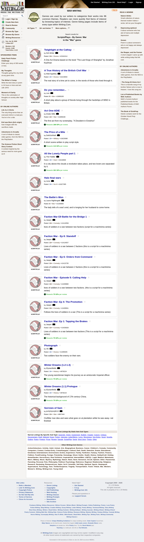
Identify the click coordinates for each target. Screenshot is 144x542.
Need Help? (121, 2)
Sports (94, 464)
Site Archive (51, 502)
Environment (54, 453)
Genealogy (67, 455)
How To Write (59, 514)
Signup (138, 2)
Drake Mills (50, 114)
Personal (39, 462)
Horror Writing (35, 514)
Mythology (57, 460)
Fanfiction (86, 453)
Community (14, 28)
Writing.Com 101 (108, 2)
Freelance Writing (35, 505)
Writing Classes (53, 495)
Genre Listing (52, 485)
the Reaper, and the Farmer (131, 52)
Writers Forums (60, 505)
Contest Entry (49, 450)
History (56, 371)
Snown (123, 40)
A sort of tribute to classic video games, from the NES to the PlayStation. (12, 136)
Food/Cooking (40, 455)
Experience (70, 453)
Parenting (31, 462)
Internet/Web (79, 457)
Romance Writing (79, 512)
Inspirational (68, 457)
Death (83, 450)
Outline (30, 439)
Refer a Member (25, 485)
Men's (30, 460)
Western (107, 467)
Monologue (88, 437)
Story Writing (109, 507)
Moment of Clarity (8, 92)
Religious (107, 462)
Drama (56, 56)
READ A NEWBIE (126, 12)
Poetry (36, 439)
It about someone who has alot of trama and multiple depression (130, 32)
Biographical (70, 448)
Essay (52, 437)
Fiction (57, 437)
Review (54, 439)
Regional (88, 462)
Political (61, 462)
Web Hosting (52, 492)
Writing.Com (47, 469)
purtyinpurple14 (52, 411)
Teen (51, 467)
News (70, 460)
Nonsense (82, 460)
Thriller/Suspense (60, 467)
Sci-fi (55, 184)
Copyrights (51, 488)
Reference (80, 462)
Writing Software (75, 510)
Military (56, 138)
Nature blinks (126, 16)
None (75, 460)
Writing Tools (95, 514)
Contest (40, 450)
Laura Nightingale (53, 201)
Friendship (58, 455)
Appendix (61, 435)
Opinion (96, 460)
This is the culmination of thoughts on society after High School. (12, 97)
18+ (50, 77)
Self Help (80, 464)
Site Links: (20, 483)
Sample (60, 439)
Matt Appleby (51, 74)
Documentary (32, 437)
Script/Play (68, 439)
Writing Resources (14, 37)
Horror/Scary (44, 457)
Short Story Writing (35, 510)
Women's (31, 469)
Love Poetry (111, 505)
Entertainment (42, 453)
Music (42, 460)
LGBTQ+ (88, 457)
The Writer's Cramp (9, 80)
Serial (75, 439)
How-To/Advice (56, 457)
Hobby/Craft (102, 455)
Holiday (110, 455)
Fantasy (94, 453)
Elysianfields (51, 368)
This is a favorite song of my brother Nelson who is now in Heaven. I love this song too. (131, 87)
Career (86, 448)
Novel (103, 437)
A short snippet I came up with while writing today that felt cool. (132, 57)
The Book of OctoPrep (129, 111)
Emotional (32, 453)
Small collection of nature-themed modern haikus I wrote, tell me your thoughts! (131, 20)
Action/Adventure (34, 448)
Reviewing (40, 464)
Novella (109, 437)
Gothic (81, 455)
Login (131, 2)
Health (87, 455)
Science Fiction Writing (65, 512)
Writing (39, 469)
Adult (51, 448)
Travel (90, 467)
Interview (64, 437)
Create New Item (12, 22)
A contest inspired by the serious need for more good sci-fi (11, 151)
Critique (103, 435)
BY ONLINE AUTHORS (9, 106)
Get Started (95, 2)
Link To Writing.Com (27, 488)
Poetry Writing (87, 507)
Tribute (96, 467)
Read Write (77, 514)
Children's (94, 448)
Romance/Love (51, 464)
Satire (60, 464)
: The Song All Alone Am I (131, 82)
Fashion (101, 453)
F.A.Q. (77, 488)
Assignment (75, 435)
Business (79, 448)
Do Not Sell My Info (26, 495)
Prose (48, 439)
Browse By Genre (14, 34)
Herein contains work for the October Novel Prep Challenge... (131, 116)
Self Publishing (53, 490)
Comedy (57, 223)
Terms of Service (25, 497)
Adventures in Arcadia (10, 132)
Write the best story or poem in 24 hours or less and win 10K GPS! (11, 85)
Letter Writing (76, 507)
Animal (57, 448)
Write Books (69, 514)
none (48, 181)
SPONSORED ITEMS (9, 55)
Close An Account (26, 499)
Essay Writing (66, 507)
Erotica (62, 453)
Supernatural (33, 467)
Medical (101, 457)
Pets (46, 462)
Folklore (31, 455)
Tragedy (71, 467)
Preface (42, 439)
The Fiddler (50, 157)
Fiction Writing (35, 507)
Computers (32, 450)
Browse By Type (14, 31)
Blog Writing (45, 507)
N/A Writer (50, 53)
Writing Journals (87, 510)
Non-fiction (97, 437)
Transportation (81, 467)
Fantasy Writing (103, 512)
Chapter (90, 435)
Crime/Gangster (62, 450)
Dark (55, 160)
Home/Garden (33, 457)
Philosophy (53, 462)
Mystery (49, 460)
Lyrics (80, 437)
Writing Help (52, 512)
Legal (94, 457)
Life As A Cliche (7, 110)
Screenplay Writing (47, 514)
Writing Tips (86, 514)
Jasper (49, 220)
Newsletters (51, 499)
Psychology (70, 462)
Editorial (46, 437)
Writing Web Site (41, 512)
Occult (89, 460)
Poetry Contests (30, 512)
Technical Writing (98, 507)
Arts (62, 448)
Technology (43, 467)
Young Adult (58, 469)
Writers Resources (48, 505)
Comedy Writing (114, 512)
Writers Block (71, 505)
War (53, 96)
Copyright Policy (25, 490)
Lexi (48, 93)
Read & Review (11, 25)
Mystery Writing (91, 512)
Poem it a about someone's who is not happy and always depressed (131, 45)
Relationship (98, 462)
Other (95, 439)
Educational (105, 450)
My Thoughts (6, 71)
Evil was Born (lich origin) (11, 122)
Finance (108, 453)
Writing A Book (99, 510)
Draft (40, 437)
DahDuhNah (51, 135)
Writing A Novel (110, 510)
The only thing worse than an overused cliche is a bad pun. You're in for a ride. (12, 115)
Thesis (89, 439)
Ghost (75, 455)
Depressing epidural (129, 28)
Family (78, 453)
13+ (50, 56)
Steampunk (102, 464)
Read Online (53, 510)
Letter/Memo (73, 437)
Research (31, 464)
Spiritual (88, 464)
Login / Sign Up (12, 19)
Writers (45, 510)
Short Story (82, 439)
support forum (80, 496)
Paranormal (110, 460)
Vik (47, 349)
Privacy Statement (26, 492)
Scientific (72, 464)
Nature (64, 460)
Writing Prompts (53, 497)
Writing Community (107, 514)
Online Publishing (94, 505)
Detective (90, 450)
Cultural (72, 450)
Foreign (50, 455)
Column (97, 435)
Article (68, 435)
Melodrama (109, 457)
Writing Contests (63, 510)
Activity (45, 448)
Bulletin (83, 435)
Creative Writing (55, 507)
